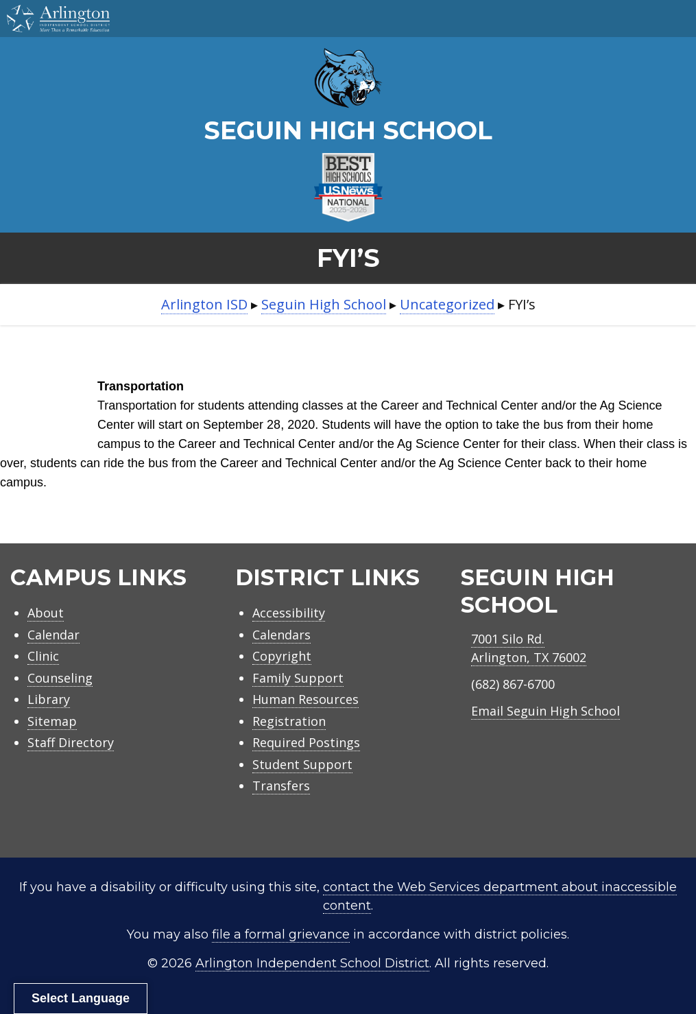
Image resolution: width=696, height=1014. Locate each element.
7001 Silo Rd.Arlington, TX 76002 (528, 647)
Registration (289, 721)
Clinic (43, 656)
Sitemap (52, 721)
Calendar (53, 634)
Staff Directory (70, 742)
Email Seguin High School (545, 711)
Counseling (60, 678)
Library (48, 699)
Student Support (302, 764)
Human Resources (305, 699)
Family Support (298, 678)
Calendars (281, 634)
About (45, 612)
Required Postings (306, 742)
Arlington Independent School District (312, 963)
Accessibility (288, 612)
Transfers (281, 785)
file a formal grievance (281, 934)
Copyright (281, 656)
